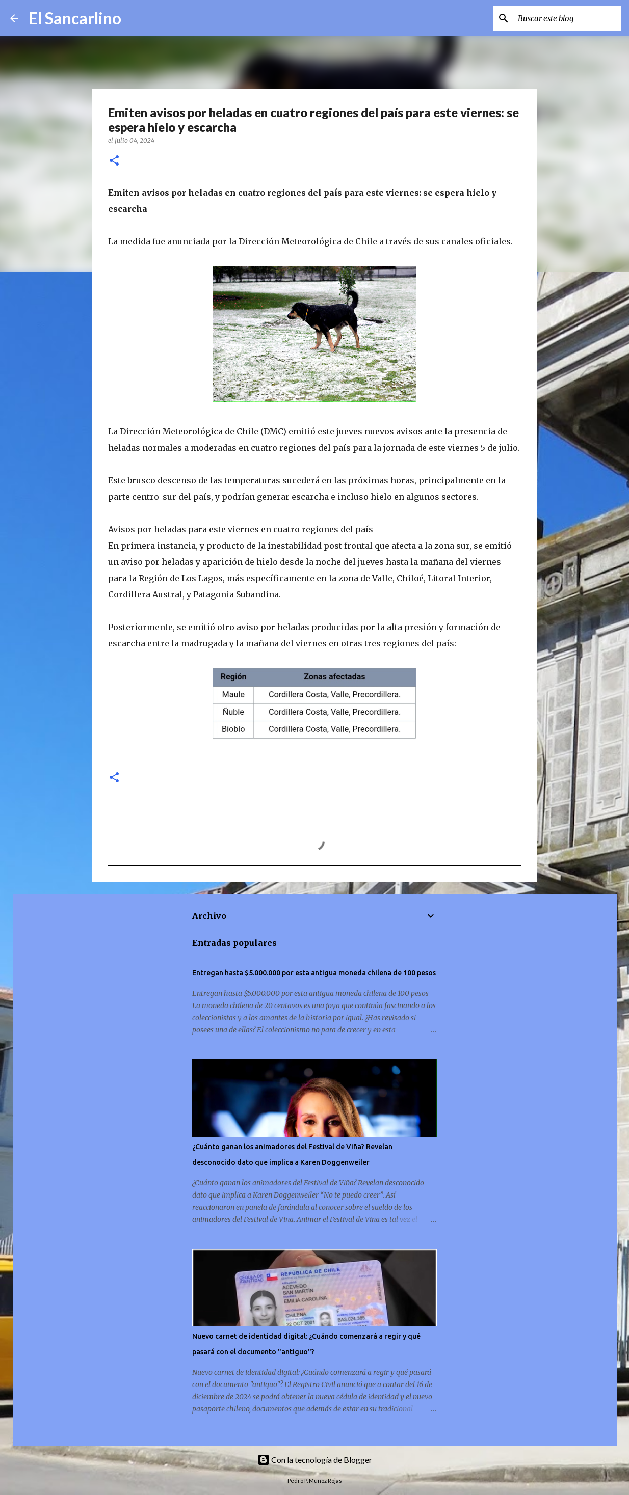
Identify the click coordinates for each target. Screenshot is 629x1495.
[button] (114, 161)
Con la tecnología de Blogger (314, 1459)
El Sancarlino (75, 18)
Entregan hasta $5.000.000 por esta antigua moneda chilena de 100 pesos (314, 973)
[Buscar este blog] (567, 18)
